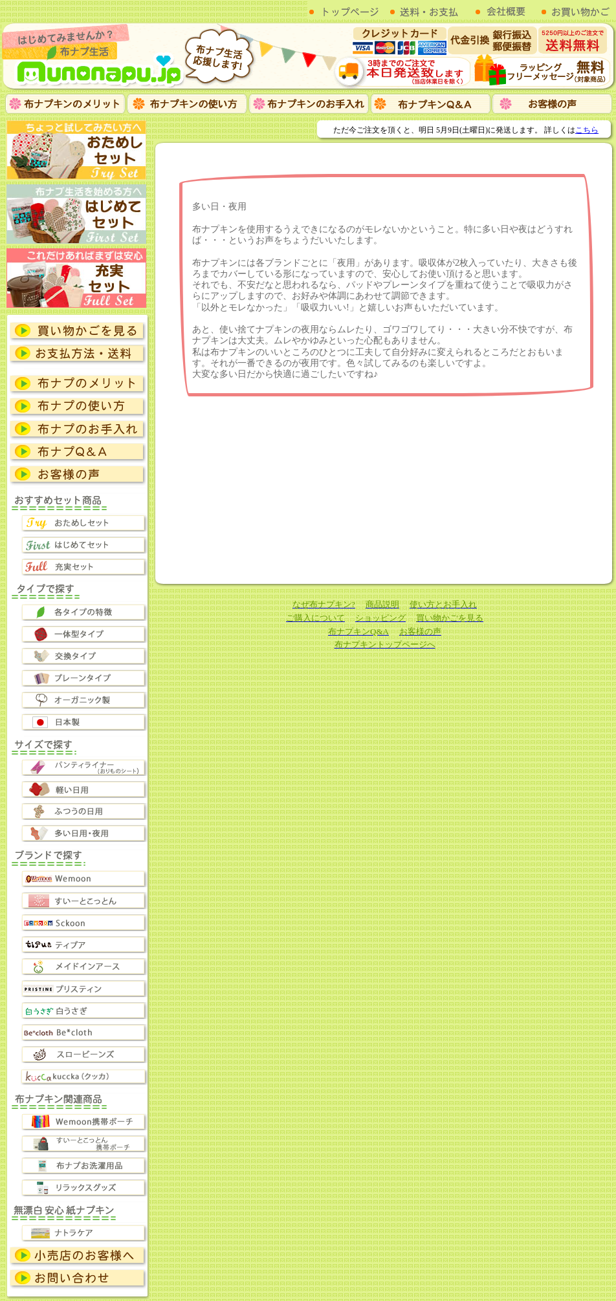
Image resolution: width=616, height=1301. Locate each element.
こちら (587, 129)
